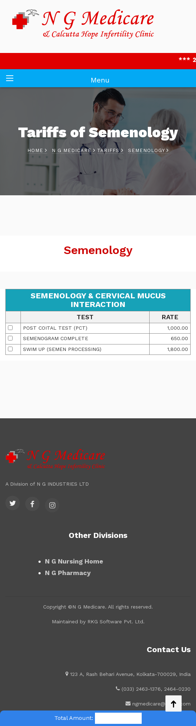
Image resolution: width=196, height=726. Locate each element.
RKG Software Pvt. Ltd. (116, 621)
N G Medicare (73, 150)
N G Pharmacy (68, 572)
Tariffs (110, 150)
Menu (100, 80)
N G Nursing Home (74, 561)
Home (37, 150)
